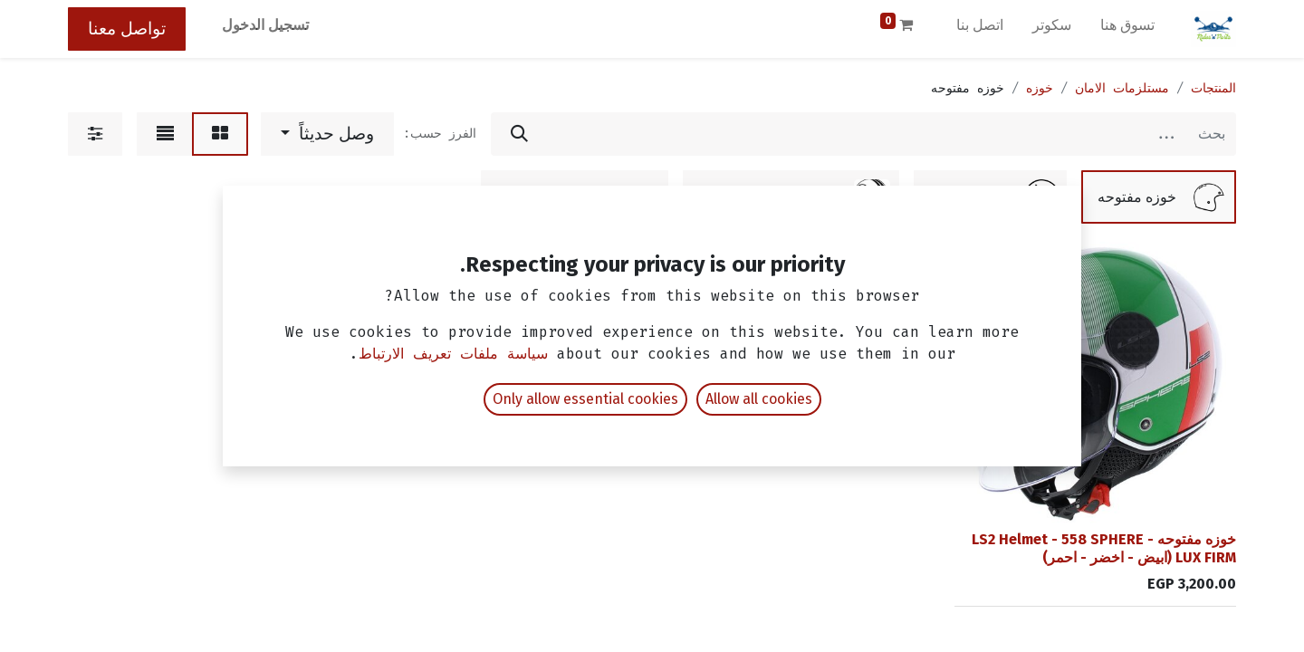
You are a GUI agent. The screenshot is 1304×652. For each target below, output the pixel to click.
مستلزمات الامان (1122, 88)
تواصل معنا (127, 28)
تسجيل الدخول (265, 25)
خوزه (1039, 88)
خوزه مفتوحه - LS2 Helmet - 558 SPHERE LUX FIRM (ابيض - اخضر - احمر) (1104, 548)
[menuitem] (1127, 29)
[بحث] (519, 134)
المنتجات (1213, 88)
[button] (327, 134)
